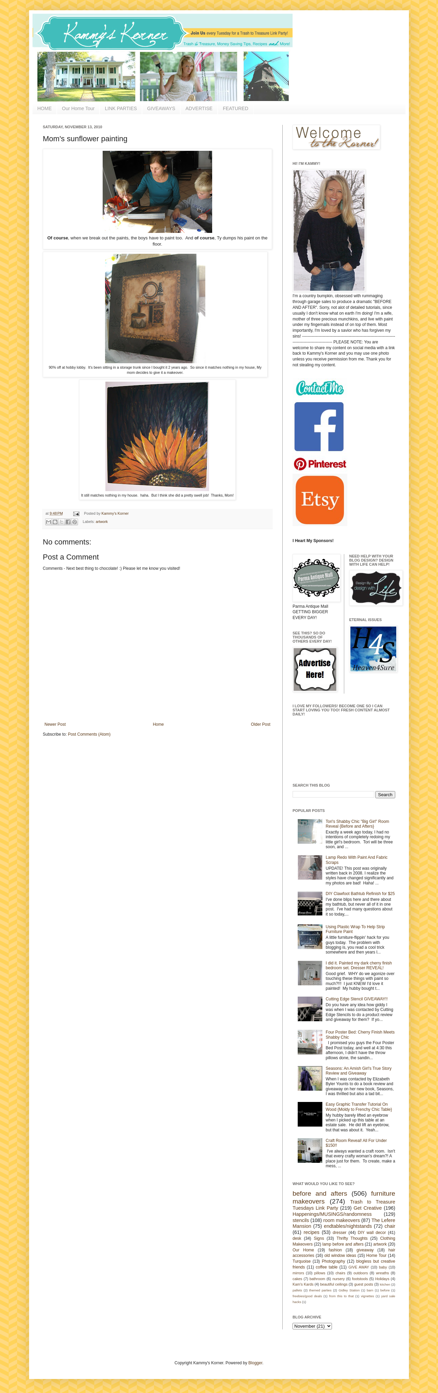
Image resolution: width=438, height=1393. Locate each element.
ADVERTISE (198, 108)
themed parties (320, 1290)
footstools (360, 1279)
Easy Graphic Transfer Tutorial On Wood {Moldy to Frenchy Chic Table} (359, 1107)
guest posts (363, 1284)
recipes (311, 1232)
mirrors (298, 1273)
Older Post (260, 724)
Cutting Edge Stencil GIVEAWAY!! (357, 999)
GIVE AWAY (358, 1267)
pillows (319, 1273)
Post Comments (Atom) (89, 734)
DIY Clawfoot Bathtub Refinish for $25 (360, 893)
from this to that (341, 1296)
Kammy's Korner (115, 513)
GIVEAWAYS (161, 108)
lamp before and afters (343, 1244)
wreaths (382, 1273)
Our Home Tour (78, 108)
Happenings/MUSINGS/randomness (332, 1214)
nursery (339, 1279)
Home (158, 724)
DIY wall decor (372, 1232)
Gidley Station (349, 1290)
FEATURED (235, 108)
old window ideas (340, 1255)
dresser (339, 1232)
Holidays (382, 1279)
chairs (340, 1273)
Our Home (303, 1250)
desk (297, 1238)
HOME (44, 108)
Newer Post (55, 724)
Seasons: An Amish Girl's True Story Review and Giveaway (358, 1071)
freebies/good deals (307, 1296)
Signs (319, 1238)
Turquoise (302, 1261)
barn (370, 1290)
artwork (102, 522)
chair (390, 1226)
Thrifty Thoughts (352, 1238)
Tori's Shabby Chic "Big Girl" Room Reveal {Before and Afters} (357, 824)
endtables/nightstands (348, 1226)
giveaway (365, 1250)
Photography (333, 1261)
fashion (335, 1250)
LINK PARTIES (121, 108)
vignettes (367, 1296)
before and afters (320, 1193)
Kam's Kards (303, 1284)
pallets (297, 1290)
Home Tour (376, 1255)
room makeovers (341, 1220)
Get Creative (367, 1208)
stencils (301, 1220)
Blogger (255, 1363)
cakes (297, 1279)
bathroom (317, 1279)
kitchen (385, 1284)
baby (383, 1267)
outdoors (360, 1273)
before (385, 1290)
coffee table (327, 1267)
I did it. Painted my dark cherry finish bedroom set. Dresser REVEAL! (359, 965)
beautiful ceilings (334, 1284)
